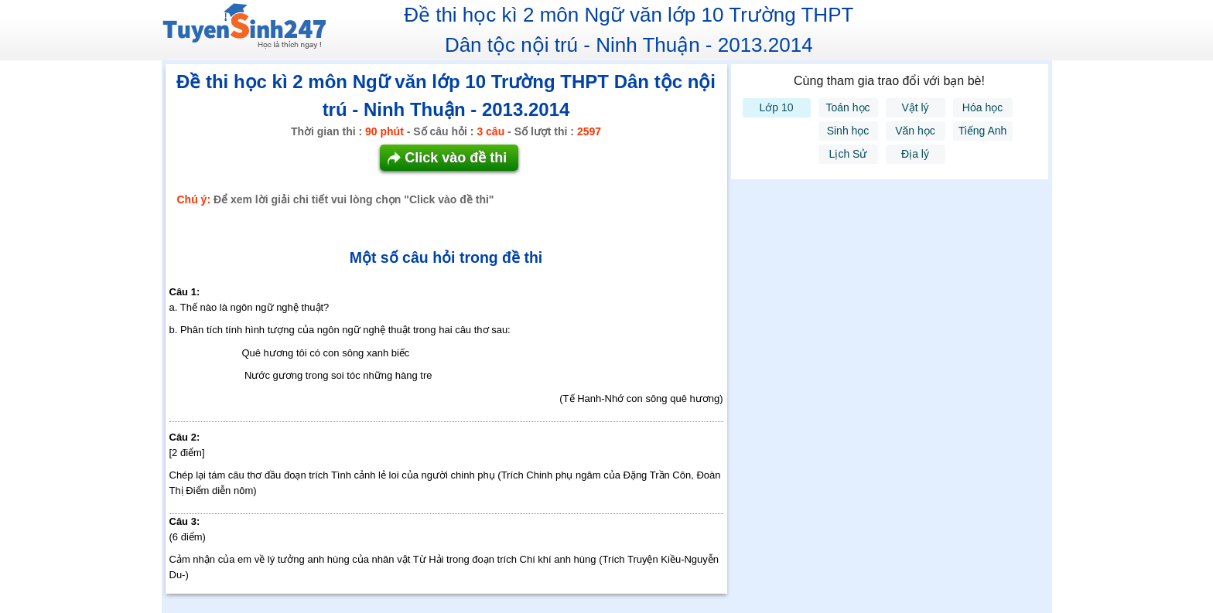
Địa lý (915, 154)
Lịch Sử (848, 154)
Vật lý (914, 107)
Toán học (847, 107)
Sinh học (848, 130)
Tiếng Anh (982, 130)
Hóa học (982, 107)
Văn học (915, 130)
